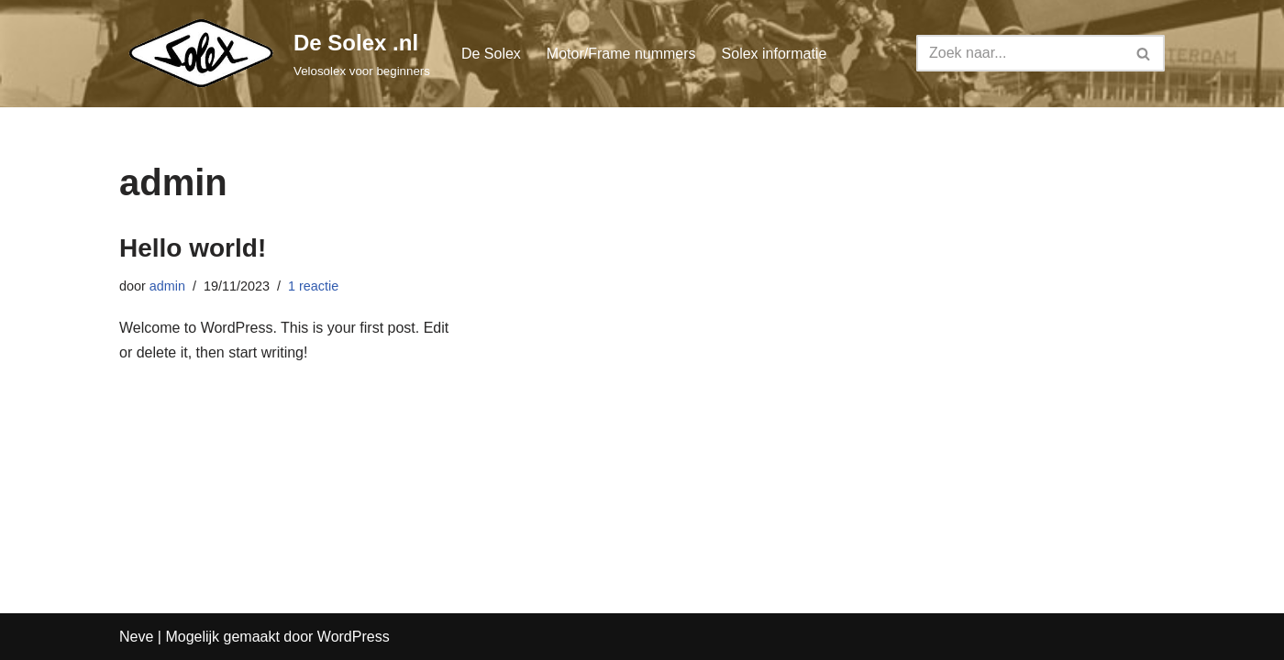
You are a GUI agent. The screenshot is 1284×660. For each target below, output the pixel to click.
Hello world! (192, 248)
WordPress (353, 636)
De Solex (491, 53)
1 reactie (313, 286)
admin (167, 286)
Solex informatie (774, 53)
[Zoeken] (1020, 53)
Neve (136, 636)
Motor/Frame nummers (621, 53)
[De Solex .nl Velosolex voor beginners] (274, 53)
